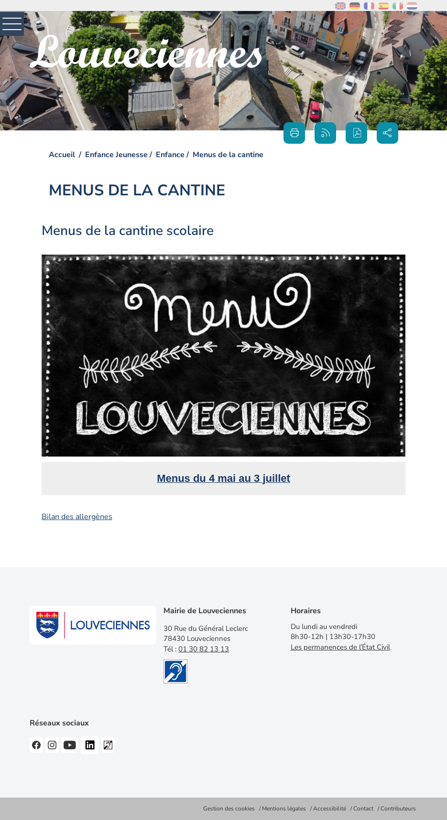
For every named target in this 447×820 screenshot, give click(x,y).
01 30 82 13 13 (203, 649)
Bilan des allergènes (77, 516)
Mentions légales (284, 808)
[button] (356, 133)
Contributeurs (398, 808)
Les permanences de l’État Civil (340, 647)
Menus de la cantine (228, 154)
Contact (363, 808)
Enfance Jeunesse (116, 154)
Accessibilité (329, 808)
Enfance (170, 154)
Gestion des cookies (229, 808)
